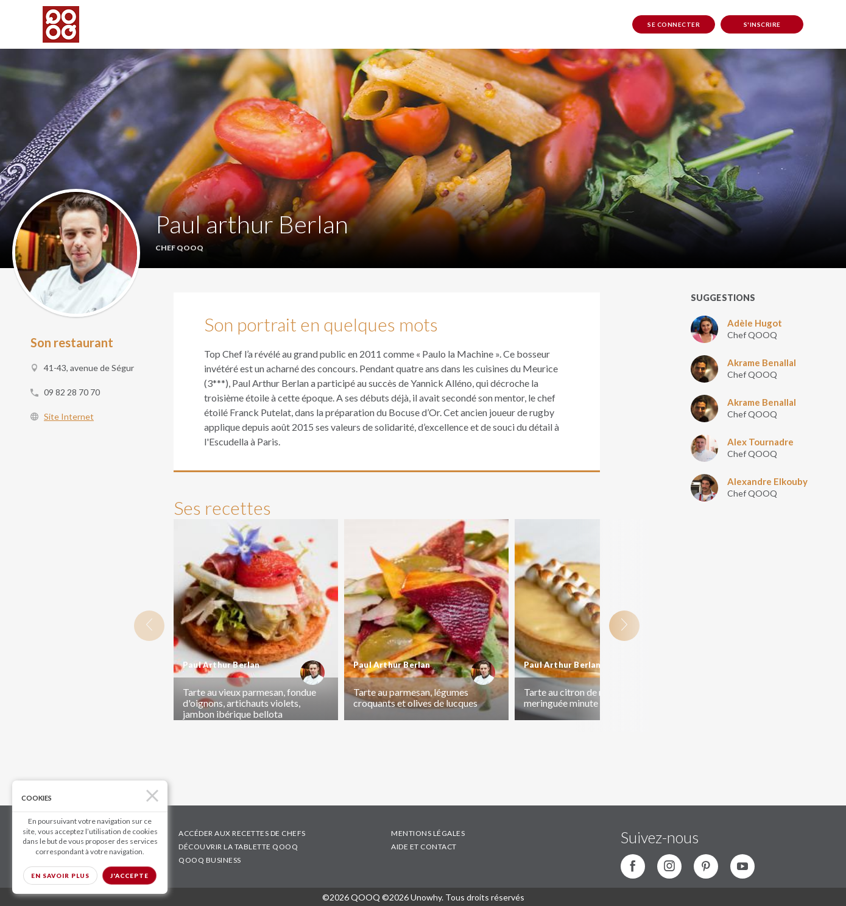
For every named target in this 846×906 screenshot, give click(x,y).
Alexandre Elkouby (767, 481)
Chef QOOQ (752, 335)
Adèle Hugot (754, 322)
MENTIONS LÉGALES (428, 833)
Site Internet (69, 416)
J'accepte (129, 875)
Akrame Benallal (761, 362)
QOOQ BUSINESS (209, 860)
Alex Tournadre (760, 441)
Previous (149, 625)
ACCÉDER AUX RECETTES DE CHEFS (242, 833)
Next (624, 625)
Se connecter (673, 24)
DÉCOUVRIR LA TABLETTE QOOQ (238, 846)
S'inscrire (762, 24)
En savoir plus (60, 875)
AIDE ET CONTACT (424, 846)
